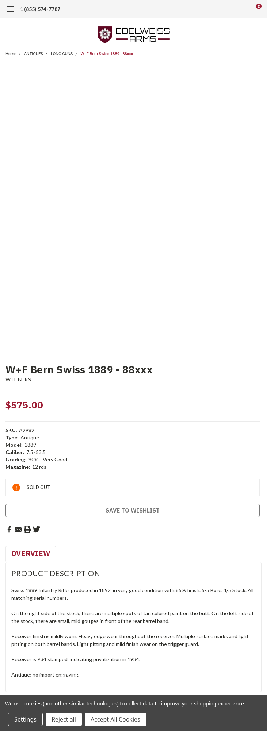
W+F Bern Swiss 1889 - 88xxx (107, 54)
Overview (30, 553)
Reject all (64, 719)
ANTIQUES (33, 54)
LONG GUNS (62, 54)
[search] (228, 9)
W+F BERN (18, 379)
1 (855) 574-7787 (40, 9)
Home (10, 54)
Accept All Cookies (115, 719)
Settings (25, 719)
